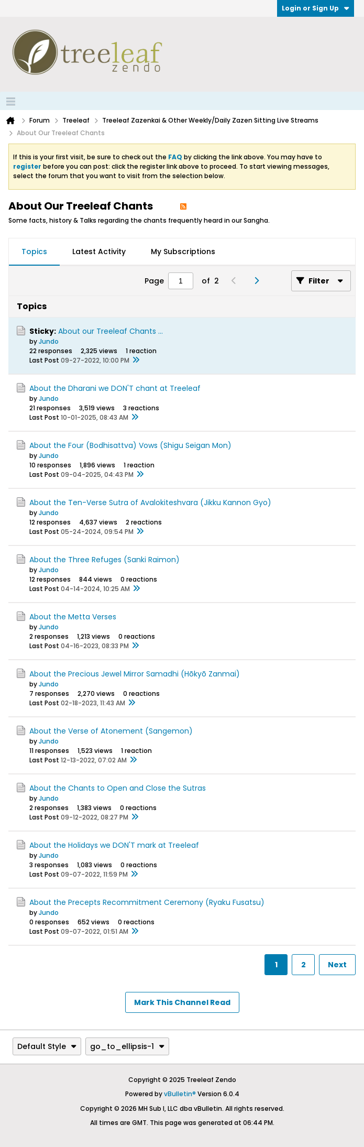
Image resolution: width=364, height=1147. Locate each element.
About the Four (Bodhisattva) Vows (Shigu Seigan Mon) (130, 445)
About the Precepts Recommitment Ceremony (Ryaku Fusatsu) (146, 902)
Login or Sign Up (315, 8)
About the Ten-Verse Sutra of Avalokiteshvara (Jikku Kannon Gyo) (150, 502)
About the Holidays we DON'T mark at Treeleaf (114, 845)
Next (337, 964)
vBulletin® (180, 1093)
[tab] (34, 252)
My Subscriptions (183, 251)
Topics (34, 251)
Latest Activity (99, 251)
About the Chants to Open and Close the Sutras (117, 788)
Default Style (46, 1046)
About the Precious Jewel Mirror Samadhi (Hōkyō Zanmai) (134, 674)
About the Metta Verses (72, 616)
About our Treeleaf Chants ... (110, 331)
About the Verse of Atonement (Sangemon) (111, 731)
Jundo (49, 341)
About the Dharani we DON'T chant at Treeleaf (115, 388)
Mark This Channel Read (182, 1002)
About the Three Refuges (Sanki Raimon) (104, 559)
